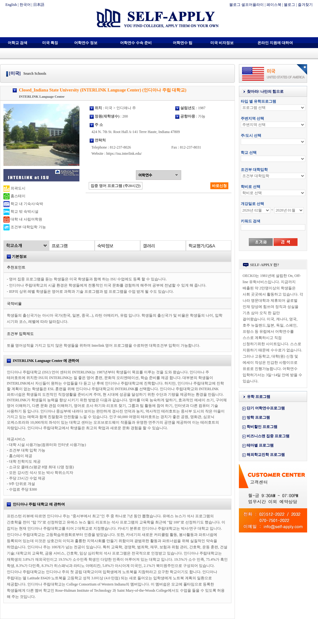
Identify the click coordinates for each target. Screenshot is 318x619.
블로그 (289, 4)
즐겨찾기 (305, 4)
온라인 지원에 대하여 (275, 43)
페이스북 (273, 4)
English (11, 4)
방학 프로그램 (258, 417)
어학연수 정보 (85, 43)
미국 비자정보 (222, 43)
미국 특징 (50, 43)
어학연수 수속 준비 (136, 43)
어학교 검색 (17, 43)
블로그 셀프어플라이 (246, 4)
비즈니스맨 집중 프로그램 (268, 436)
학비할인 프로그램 (262, 427)
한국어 (25, 4)
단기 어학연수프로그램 (266, 408)
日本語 (38, 4)
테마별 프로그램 (260, 445)
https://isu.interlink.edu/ (124, 153)
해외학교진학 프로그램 (266, 454)
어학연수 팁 (182, 43)
